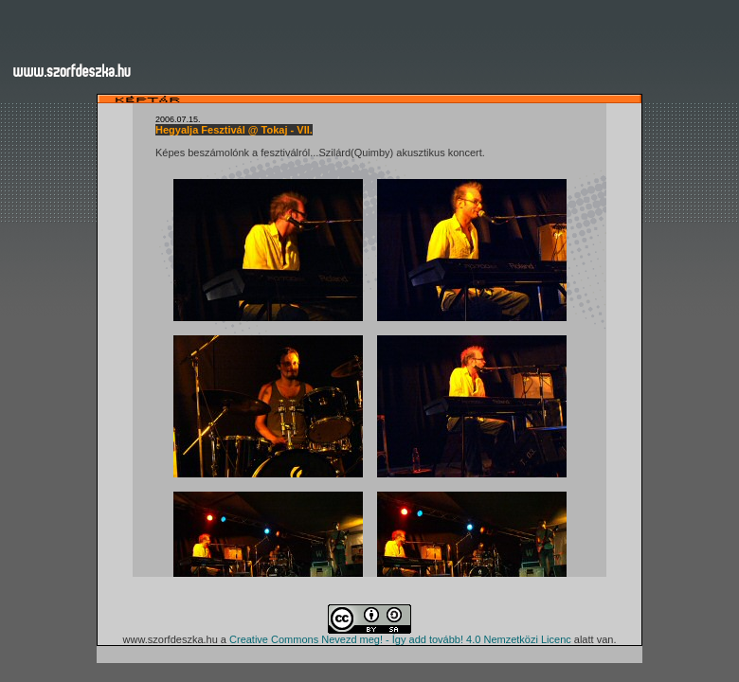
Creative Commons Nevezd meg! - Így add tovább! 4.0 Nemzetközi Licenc (400, 639)
